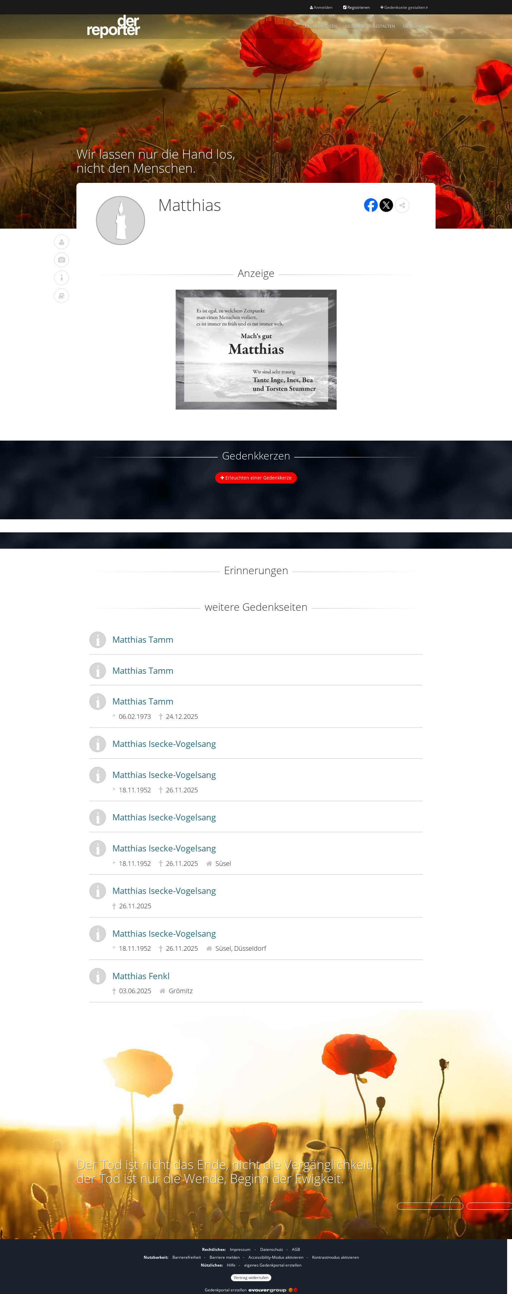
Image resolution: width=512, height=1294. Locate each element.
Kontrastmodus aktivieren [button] (335, 1257)
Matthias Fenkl (141, 976)
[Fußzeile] (251, 1262)
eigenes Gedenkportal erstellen (272, 1265)
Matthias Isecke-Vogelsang (164, 744)
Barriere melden (225, 1257)
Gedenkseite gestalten (403, 7)
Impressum (240, 1249)
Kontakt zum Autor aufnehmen (430, 1206)
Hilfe (231, 1265)
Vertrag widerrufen (251, 1277)
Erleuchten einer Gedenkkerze (256, 478)
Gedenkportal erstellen (251, 1290)
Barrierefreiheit (186, 1257)
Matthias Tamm (142, 639)
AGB (296, 1249)
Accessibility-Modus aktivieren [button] (275, 1257)
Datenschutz (271, 1249)
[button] (402, 205)
